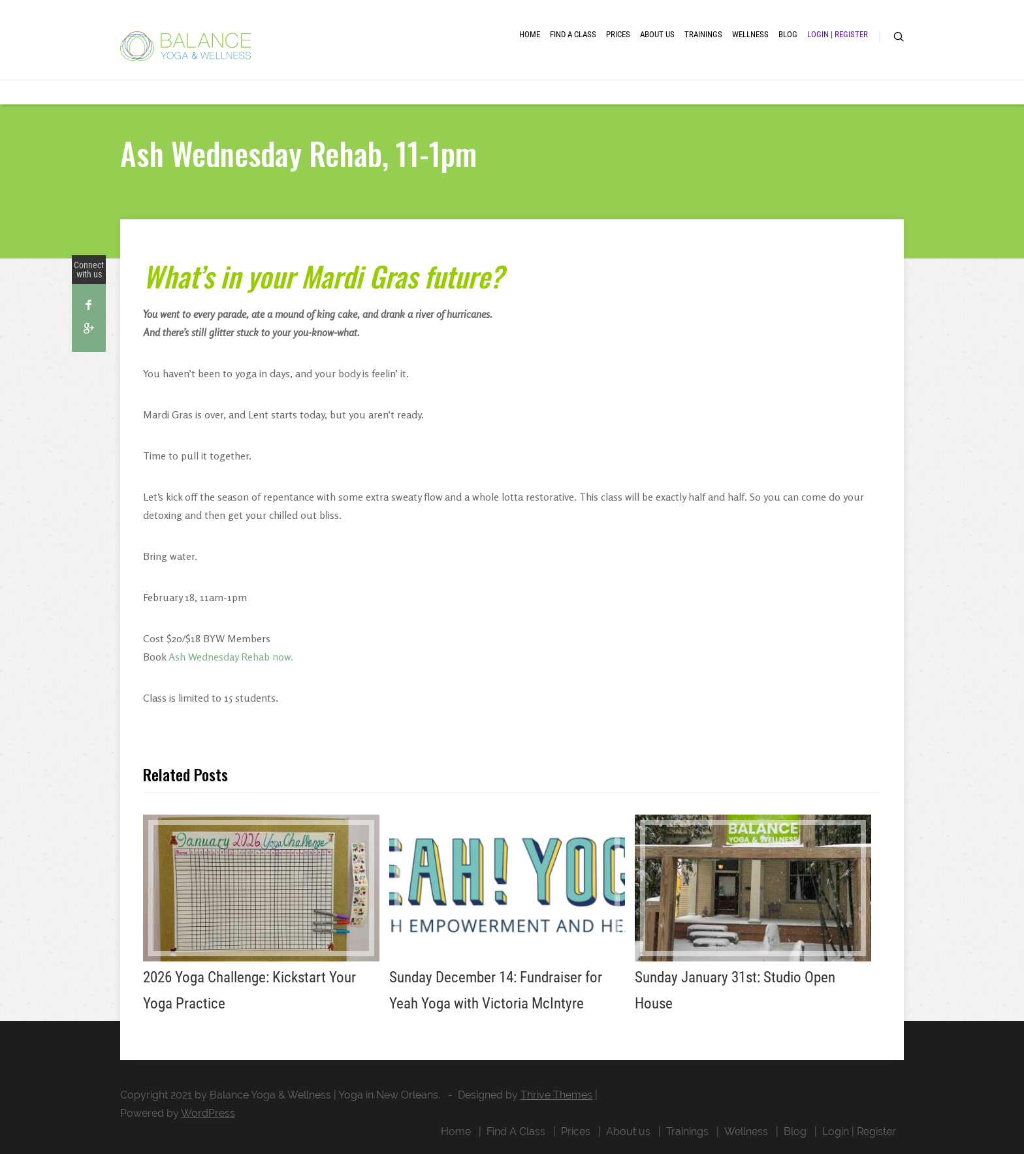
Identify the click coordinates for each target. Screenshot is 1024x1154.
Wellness (750, 34)
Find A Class (573, 34)
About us (657, 34)
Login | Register (837, 34)
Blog (787, 34)
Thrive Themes (556, 1095)
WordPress (208, 1113)
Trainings (703, 34)
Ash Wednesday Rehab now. (230, 656)
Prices (618, 34)
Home (529, 34)
